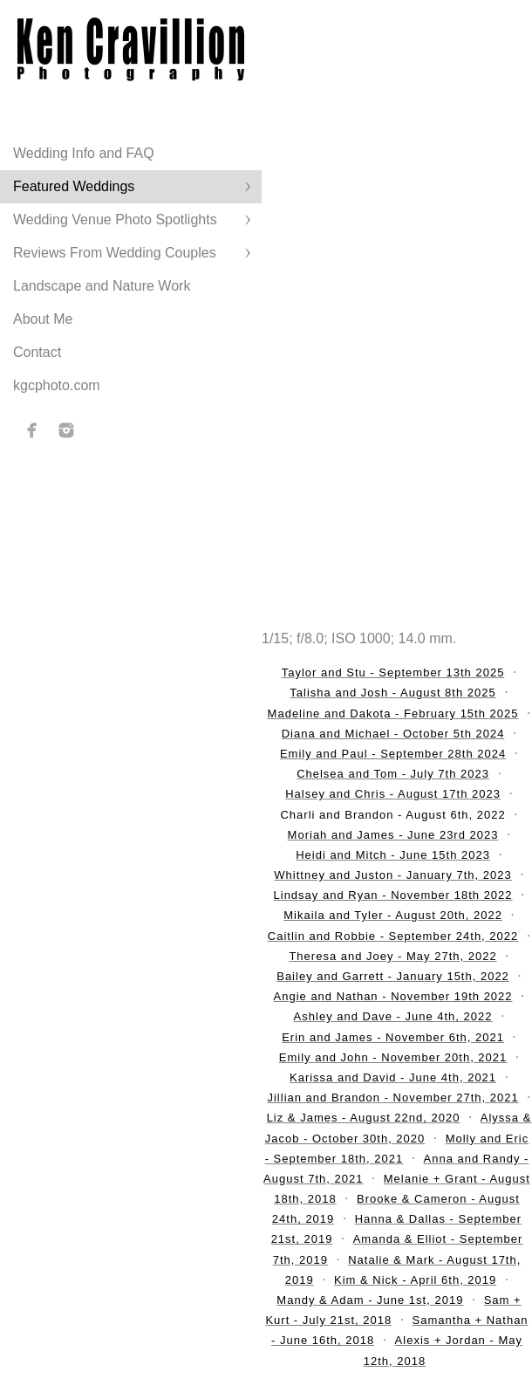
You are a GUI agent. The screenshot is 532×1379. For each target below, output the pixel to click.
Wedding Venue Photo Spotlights (115, 219)
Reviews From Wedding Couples (114, 252)
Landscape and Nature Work (101, 285)
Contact (37, 352)
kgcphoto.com (56, 385)
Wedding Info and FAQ (83, 153)
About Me (42, 319)
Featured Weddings (73, 186)
